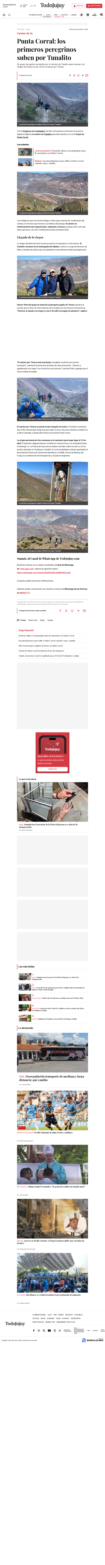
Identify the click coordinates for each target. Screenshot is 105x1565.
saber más (52, 769)
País (55, 15)
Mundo (74, 15)
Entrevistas (76, 1318)
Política (64, 15)
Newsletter (59, 17)
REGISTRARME (96, 6)
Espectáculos (38, 1322)
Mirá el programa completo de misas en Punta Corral (41, 646)
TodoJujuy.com (27, 568)
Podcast (65, 1318)
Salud (43, 1318)
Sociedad (50, 1318)
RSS (88, 1331)
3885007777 (24, 592)
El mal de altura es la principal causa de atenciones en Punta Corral (46, 636)
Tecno (58, 1318)
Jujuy (48, 15)
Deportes (69, 1315)
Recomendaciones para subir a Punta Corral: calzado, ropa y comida (47, 641)
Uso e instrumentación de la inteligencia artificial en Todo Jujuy (79, 1330)
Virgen (26, 131)
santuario (40, 131)
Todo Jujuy (21, 29)
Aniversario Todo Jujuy (66, 1322)
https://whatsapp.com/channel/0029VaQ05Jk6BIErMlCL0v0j (44, 572)
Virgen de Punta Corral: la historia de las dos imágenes (41, 651)
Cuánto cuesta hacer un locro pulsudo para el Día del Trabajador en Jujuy (49, 656)
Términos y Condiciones (67, 1330)
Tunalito (47, 134)
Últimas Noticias (35, 15)
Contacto (95, 1331)
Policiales (47, 17)
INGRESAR (79, 6)
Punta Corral (22, 137)
